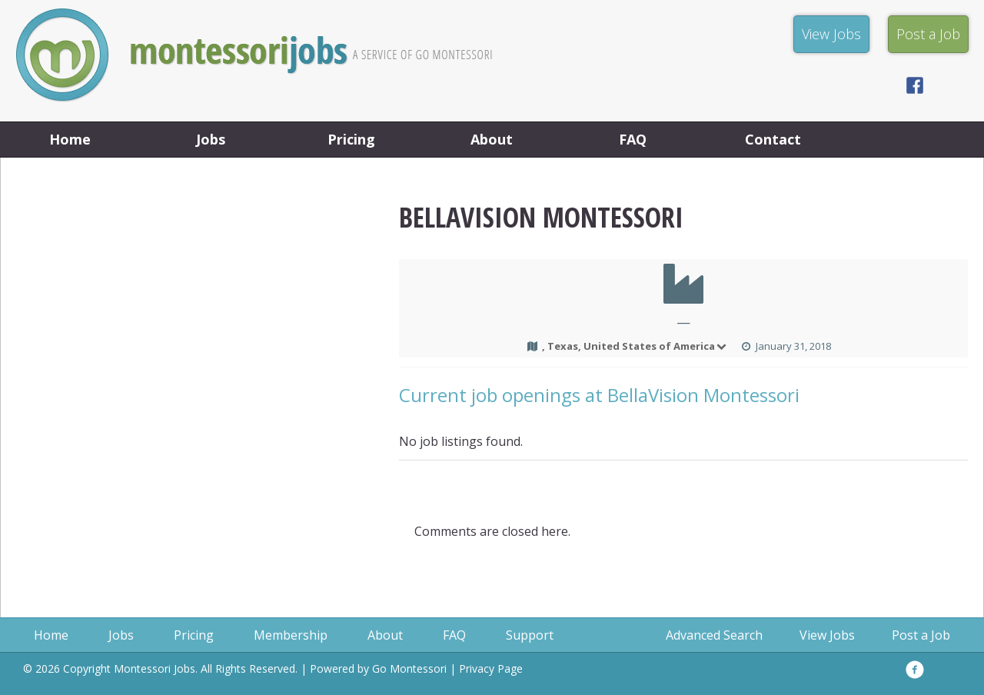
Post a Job (921, 635)
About (491, 139)
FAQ (633, 139)
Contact (773, 139)
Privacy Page (491, 668)
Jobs (210, 139)
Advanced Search (714, 635)
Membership (290, 635)
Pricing (351, 139)
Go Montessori (409, 668)
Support (530, 635)
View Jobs (827, 635)
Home (70, 139)
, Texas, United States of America (635, 346)
